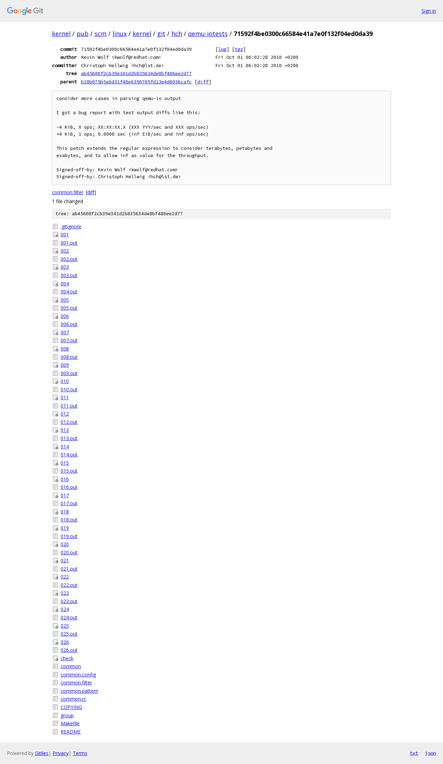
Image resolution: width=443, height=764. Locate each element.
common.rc (73, 698)
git (161, 33)
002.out (69, 259)
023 (65, 593)
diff (202, 82)
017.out (69, 503)
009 (65, 365)
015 (65, 463)
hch (176, 33)
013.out (69, 438)
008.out (69, 357)
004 (65, 283)
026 (65, 642)
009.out (69, 373)
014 (65, 446)
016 (65, 479)
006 (65, 316)
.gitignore (71, 226)
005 (65, 300)
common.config (78, 674)
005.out (69, 307)
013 (65, 430)
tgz (239, 49)
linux (119, 33)
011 (65, 397)
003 (65, 267)
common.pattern (79, 691)
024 (65, 609)
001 (65, 234)
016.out (69, 487)
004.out (69, 291)
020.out (69, 552)
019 (65, 528)
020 (65, 544)
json (430, 753)
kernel (61, 33)
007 (65, 332)
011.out (69, 405)
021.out (69, 568)
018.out (69, 519)
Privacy (61, 753)
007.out (69, 340)
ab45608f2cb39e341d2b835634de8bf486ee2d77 (136, 73)
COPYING (71, 707)
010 (65, 381)
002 (65, 250)
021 (65, 560)
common (71, 666)
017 (65, 495)
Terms (80, 753)
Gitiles (41, 753)
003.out (69, 275)
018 (65, 511)
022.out (69, 585)
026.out (69, 650)
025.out (69, 633)
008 (65, 348)
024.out (69, 617)
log (222, 49)
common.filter (67, 192)
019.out (69, 536)
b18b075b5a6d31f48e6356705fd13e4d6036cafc (136, 82)
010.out (69, 389)
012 (65, 413)
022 (65, 576)
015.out (69, 470)
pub (82, 33)
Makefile (70, 723)
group (67, 715)
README (71, 731)
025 (65, 625)
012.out (69, 422)
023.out (69, 601)
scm (100, 33)
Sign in (429, 11)
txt (414, 753)
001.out (69, 242)
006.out (69, 324)
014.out (69, 454)
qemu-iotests (208, 33)
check (67, 658)
